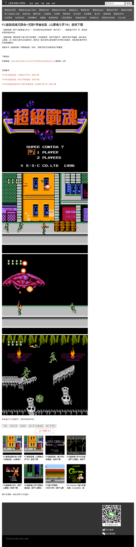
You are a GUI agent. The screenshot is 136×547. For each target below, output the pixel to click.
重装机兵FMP (112, 10)
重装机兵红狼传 (108, 18)
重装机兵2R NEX (59, 10)
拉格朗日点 (94, 18)
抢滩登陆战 (53, 18)
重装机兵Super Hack (27, 10)
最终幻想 (37, 14)
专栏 (53, 3)
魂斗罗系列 (50, 426)
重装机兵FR (119, 14)
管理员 (10, 419)
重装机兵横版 (126, 10)
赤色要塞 (87, 14)
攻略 (48, 3)
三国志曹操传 (66, 18)
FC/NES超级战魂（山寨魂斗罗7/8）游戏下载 (20, 75)
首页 (31, 3)
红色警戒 (8, 18)
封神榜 (57, 14)
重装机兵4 (73, 10)
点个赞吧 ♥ (45, 431)
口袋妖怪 (47, 14)
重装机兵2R (44, 10)
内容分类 (13, 426)
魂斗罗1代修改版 (36, 426)
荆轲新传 (66, 14)
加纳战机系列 (80, 18)
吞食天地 (26, 14)
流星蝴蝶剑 (32, 18)
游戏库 (23, 426)
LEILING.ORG (13, 539)
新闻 (37, 3)
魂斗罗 (97, 14)
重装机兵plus (98, 10)
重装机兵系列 (10, 10)
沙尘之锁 (121, 18)
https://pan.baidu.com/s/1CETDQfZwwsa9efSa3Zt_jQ (33, 61)
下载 (42, 3)
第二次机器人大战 (12, 14)
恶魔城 (43, 18)
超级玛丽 (107, 14)
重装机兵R (85, 10)
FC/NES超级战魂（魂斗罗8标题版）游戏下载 (20, 79)
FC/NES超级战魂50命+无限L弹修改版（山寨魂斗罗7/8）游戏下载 (29, 84)
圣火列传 (77, 14)
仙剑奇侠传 (19, 18)
